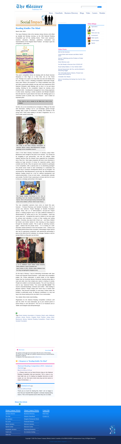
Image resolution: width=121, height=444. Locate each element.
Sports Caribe (9, 426)
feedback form (38, 357)
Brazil (43, 315)
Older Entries (21, 349)
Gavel (93, 30)
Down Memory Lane (63, 62)
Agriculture (94, 26)
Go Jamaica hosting (29, 432)
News (51, 13)
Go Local (8, 421)
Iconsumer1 (94, 35)
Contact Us (46, 416)
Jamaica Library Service (23, 317)
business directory (71, 13)
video (88, 13)
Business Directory (29, 413)
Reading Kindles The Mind (28, 28)
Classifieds (59, 13)
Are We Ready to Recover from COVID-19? (70, 64)
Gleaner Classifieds (29, 416)
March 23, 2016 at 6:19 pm (24, 388)
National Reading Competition (36, 319)
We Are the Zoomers (64, 52)
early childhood (50, 315)
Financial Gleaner (29, 421)
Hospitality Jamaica (11, 429)
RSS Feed (46, 413)
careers (94, 13)
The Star (8, 416)
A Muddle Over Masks (64, 76)
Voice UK (8, 434)
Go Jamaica (9, 419)
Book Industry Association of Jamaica (30, 315)
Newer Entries (48, 350)
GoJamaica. (69, 441)
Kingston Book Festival (38, 317)
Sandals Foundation (21, 321)
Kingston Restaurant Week (31, 419)
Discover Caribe (28, 426)
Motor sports (94, 38)
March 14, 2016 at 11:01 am (25, 370)
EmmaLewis (25, 386)
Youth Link (8, 432)
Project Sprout (50, 319)
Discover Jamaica (29, 424)
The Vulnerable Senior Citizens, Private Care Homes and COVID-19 (70, 73)
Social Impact (95, 40)
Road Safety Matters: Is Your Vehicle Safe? (70, 66)
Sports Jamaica (10, 424)
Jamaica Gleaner (10, 413)
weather (102, 13)
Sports (93, 43)
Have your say (95, 32)
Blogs (82, 13)
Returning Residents (29, 429)
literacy (25, 319)
